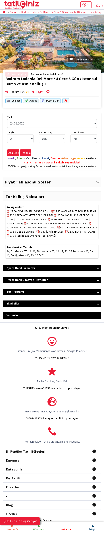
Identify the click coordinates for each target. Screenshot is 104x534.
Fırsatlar (12, 487)
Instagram (67, 528)
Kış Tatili (13, 478)
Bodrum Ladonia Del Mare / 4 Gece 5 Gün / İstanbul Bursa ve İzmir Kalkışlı (61, 12)
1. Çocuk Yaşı (45, 132)
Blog (9, 505)
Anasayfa (12, 528)
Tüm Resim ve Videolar (85, 59)
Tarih (10, 117)
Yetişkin (11, 132)
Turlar (13, 12)
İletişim (92, 528)
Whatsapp (39, 528)
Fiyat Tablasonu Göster (52, 182)
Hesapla (26, 153)
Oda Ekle (13, 153)
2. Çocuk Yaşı (77, 132)
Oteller (11, 514)
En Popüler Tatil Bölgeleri (25, 452)
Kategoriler (15, 469)
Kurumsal (13, 460)
